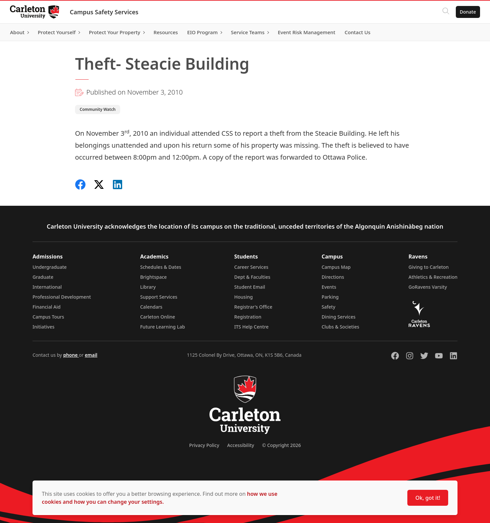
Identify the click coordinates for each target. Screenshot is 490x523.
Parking (330, 297)
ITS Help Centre (251, 327)
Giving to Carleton (429, 267)
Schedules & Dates (160, 267)
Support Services (158, 297)
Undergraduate (50, 267)
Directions (333, 277)
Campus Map (336, 267)
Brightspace (153, 277)
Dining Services (339, 317)
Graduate (43, 277)
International (47, 287)
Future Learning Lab (162, 327)
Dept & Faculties (252, 277)
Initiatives (43, 327)
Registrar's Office (253, 307)
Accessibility (240, 445)
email (91, 355)
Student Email (249, 287)
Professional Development (62, 297)
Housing (243, 297)
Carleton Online (157, 317)
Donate (467, 12)
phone (71, 355)
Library (148, 287)
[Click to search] (445, 12)
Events (329, 287)
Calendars (151, 307)
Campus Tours (48, 317)
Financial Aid (46, 307)
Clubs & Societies (340, 327)
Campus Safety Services (104, 12)
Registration (248, 317)
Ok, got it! (427, 497)
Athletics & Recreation (433, 277)
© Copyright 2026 (281, 445)
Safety (329, 307)
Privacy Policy (204, 445)
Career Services (251, 267)
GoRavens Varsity (428, 287)
